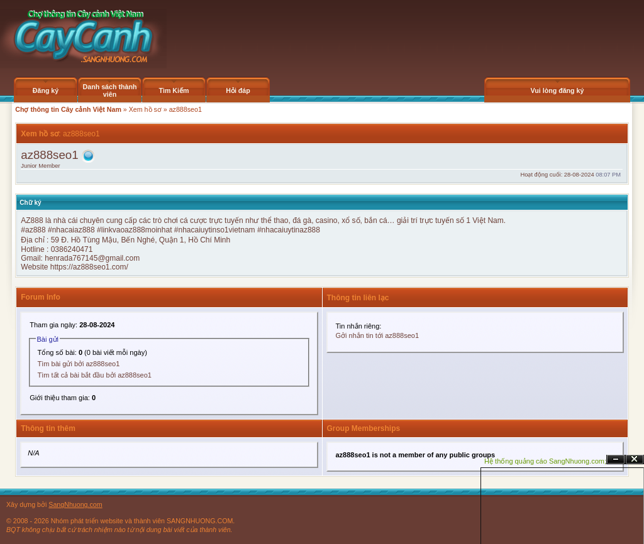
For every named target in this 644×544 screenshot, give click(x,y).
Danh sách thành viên (110, 90)
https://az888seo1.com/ (89, 267)
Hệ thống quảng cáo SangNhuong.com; (545, 461)
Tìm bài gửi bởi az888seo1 (79, 363)
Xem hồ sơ (145, 109)
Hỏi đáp (238, 90)
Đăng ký (45, 90)
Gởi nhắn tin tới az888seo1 (377, 335)
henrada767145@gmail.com (92, 258)
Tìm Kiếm (173, 90)
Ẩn (615, 459)
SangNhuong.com (75, 504)
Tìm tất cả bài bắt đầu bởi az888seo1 (95, 375)
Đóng (634, 459)
